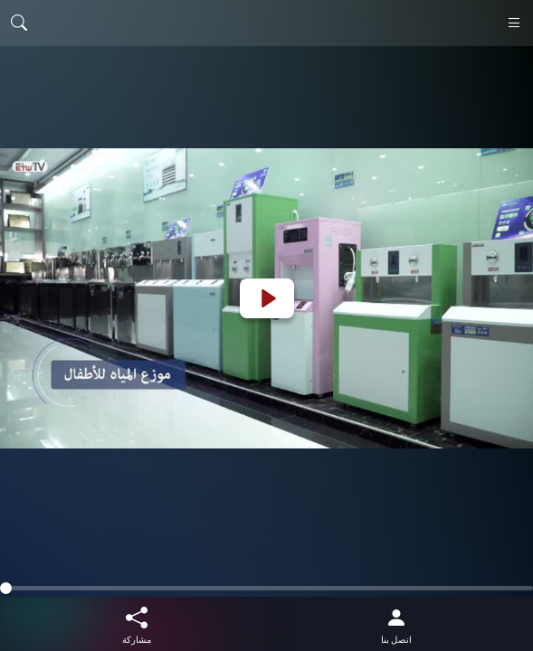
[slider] (266, 588)
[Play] (267, 298)
